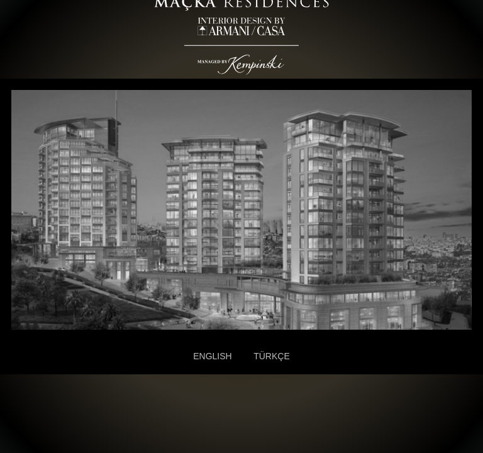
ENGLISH (212, 356)
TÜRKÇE (271, 356)
